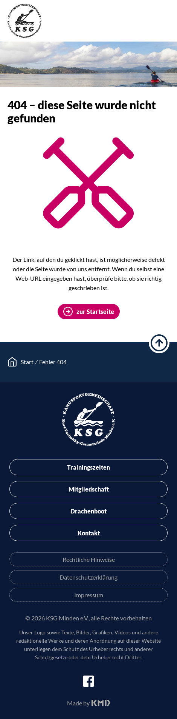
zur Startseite (95, 311)
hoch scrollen (159, 342)
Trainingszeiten (88, 467)
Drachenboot (88, 511)
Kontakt (89, 533)
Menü (163, 22)
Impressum (88, 594)
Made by (78, 703)
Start (27, 361)
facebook (88, 681)
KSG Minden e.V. (24, 21)
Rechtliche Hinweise (89, 559)
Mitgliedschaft (89, 489)
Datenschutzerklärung (88, 577)
